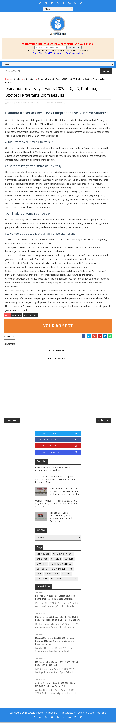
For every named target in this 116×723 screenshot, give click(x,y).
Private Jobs (52, 575)
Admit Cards (43, 555)
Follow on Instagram (59, 453)
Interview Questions (62, 570)
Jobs (39, 575)
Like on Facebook (59, 441)
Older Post (103, 420)
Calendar (56, 560)
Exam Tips (42, 565)
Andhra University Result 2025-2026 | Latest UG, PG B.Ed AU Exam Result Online (65, 493)
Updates (72, 580)
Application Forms (63, 555)
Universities (29, 79)
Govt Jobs (42, 570)
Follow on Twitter (59, 434)
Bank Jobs (42, 560)
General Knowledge (60, 565)
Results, (49, 102)
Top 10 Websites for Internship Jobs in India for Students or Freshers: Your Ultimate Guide (56, 481)
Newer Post (12, 420)
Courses (69, 560)
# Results (16, 314)
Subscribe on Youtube (59, 447)
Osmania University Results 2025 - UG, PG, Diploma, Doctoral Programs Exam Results (56, 505)
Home (8, 79)
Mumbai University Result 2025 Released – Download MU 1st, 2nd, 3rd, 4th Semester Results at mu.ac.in (55, 642)
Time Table (42, 580)
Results (17, 79)
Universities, (59, 102)
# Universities (30, 314)
